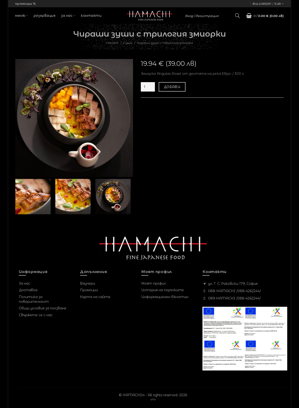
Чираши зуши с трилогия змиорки (165, 43)
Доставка (28, 290)
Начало (112, 43)
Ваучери (87, 283)
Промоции (89, 290)
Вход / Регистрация (201, 16)
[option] (34, 196)
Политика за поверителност (34, 299)
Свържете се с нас (36, 315)
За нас (24, 283)
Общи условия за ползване (42, 308)
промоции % (25, 3)
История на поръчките (162, 290)
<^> (153, 400)
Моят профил (153, 283)
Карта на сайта (95, 297)
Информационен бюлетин (164, 297)
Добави (172, 87)
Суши (127, 43)
